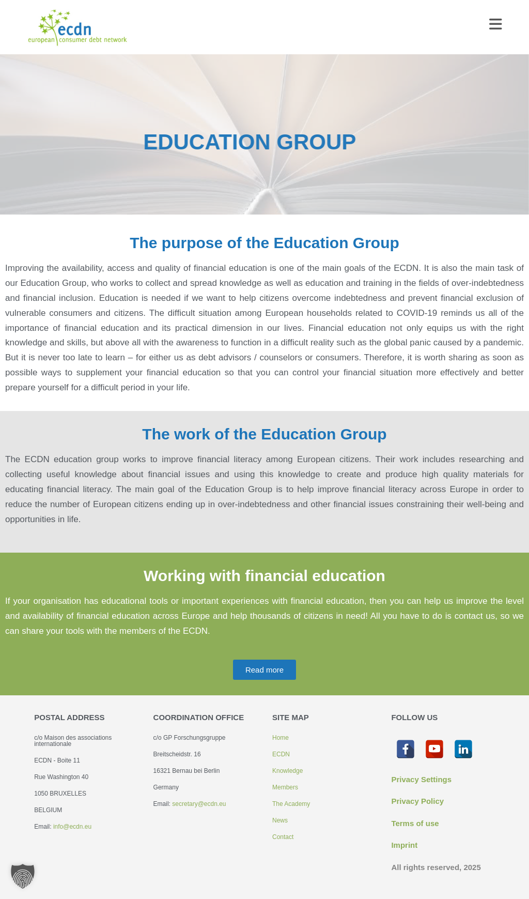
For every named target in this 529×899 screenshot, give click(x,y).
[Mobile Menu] (496, 27)
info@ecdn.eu (72, 826)
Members (285, 787)
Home (280, 737)
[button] (22, 876)
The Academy (291, 803)
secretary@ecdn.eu (199, 803)
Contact (282, 837)
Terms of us (412, 823)
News (280, 820)
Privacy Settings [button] (421, 779)
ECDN (281, 754)
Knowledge (287, 770)
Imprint (404, 845)
